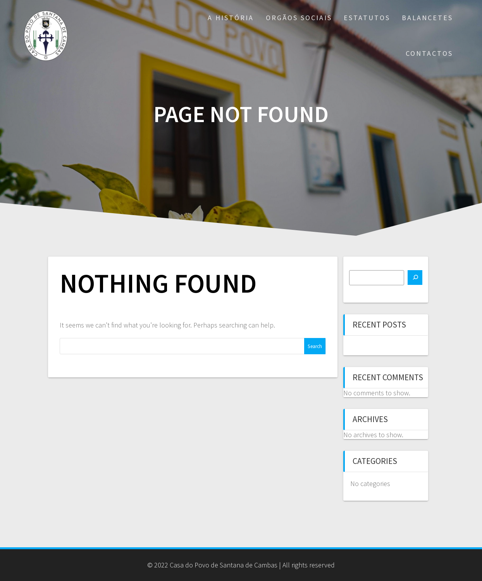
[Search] (415, 277)
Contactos (429, 53)
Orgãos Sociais (299, 17)
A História (231, 17)
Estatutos (367, 17)
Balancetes (427, 17)
